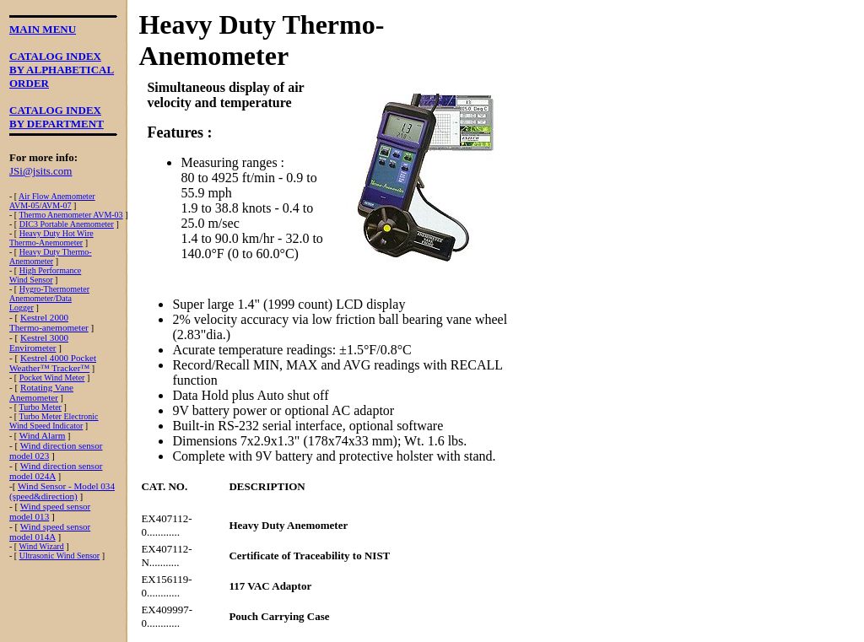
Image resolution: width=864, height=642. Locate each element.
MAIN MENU (42, 29)
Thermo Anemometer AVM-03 (70, 214)
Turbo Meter (40, 407)
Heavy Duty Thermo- (55, 251)
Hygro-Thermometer (54, 289)
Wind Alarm (42, 435)
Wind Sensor (31, 279)
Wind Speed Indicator (46, 425)
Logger (21, 307)
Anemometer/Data (40, 298)
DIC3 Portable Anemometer (66, 224)
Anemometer (31, 261)
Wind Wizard (41, 546)
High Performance (50, 270)
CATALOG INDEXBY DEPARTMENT (56, 117)
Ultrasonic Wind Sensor (59, 555)
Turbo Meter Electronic (58, 416)
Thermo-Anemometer (46, 242)
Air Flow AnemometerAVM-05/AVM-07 (52, 201)
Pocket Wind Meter (52, 377)
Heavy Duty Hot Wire (56, 233)
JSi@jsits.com (40, 171)
